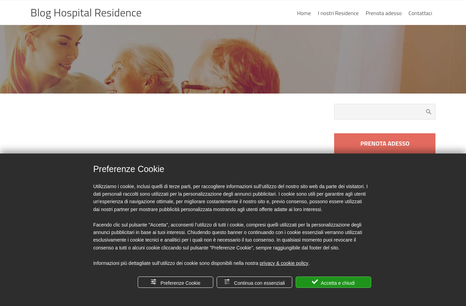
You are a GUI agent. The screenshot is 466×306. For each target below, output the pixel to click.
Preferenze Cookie (175, 282)
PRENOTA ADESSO (384, 143)
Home (304, 13)
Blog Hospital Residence (86, 12)
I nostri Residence (338, 13)
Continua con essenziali (254, 282)
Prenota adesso (384, 13)
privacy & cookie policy (284, 263)
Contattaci (420, 13)
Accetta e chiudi (333, 282)
